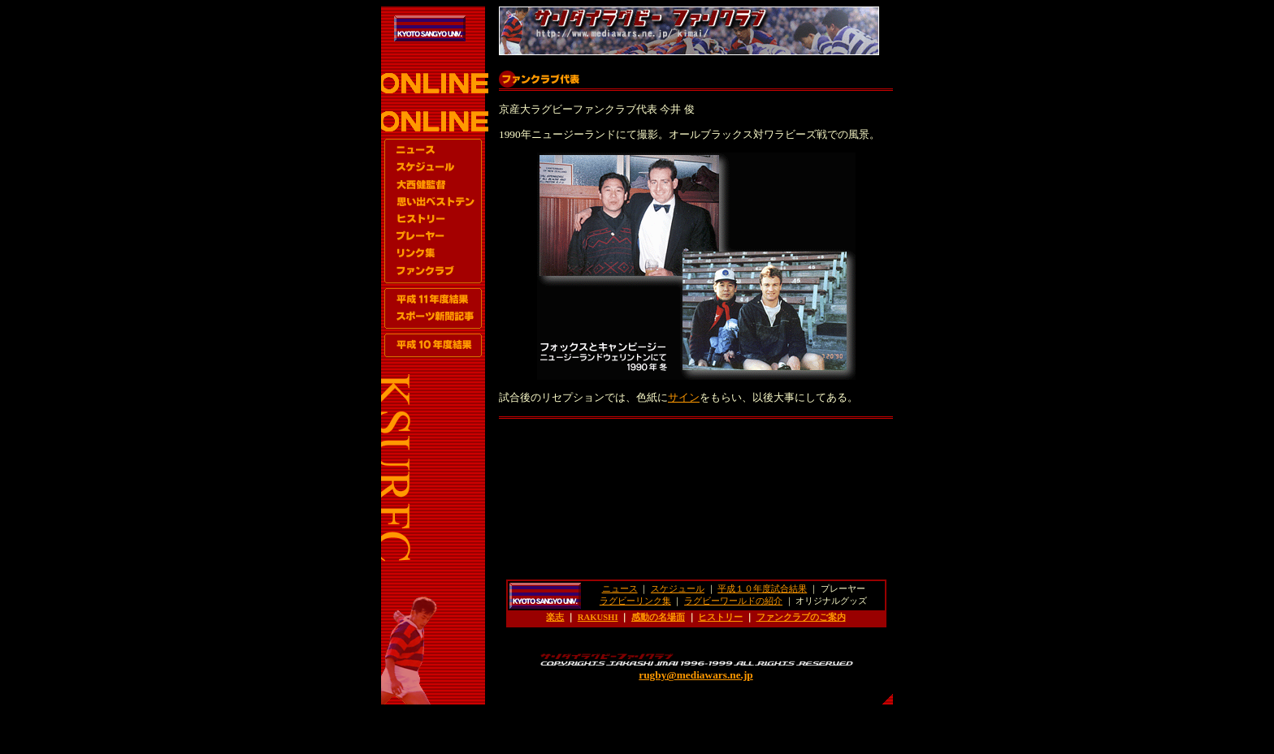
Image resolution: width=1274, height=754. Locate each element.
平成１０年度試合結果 (762, 588)
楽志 (555, 617)
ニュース (620, 588)
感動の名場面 (658, 617)
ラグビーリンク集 (635, 601)
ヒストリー (720, 617)
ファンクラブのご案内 (801, 617)
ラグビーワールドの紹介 (733, 601)
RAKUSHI (598, 617)
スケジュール (677, 588)
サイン (684, 397)
